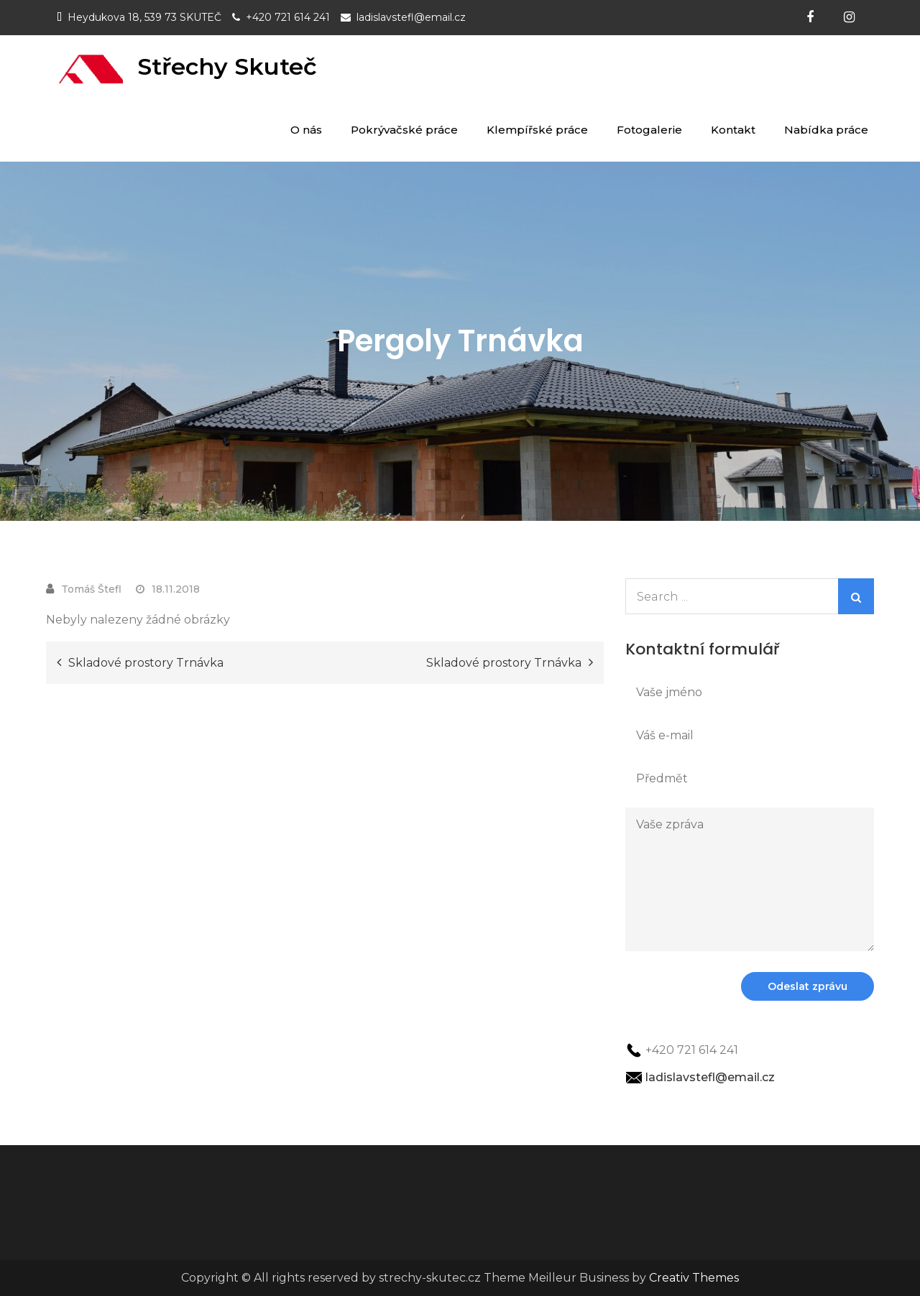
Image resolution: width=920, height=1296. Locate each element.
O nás (306, 129)
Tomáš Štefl (91, 589)
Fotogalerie (649, 129)
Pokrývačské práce (404, 129)
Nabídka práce (826, 129)
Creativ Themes (694, 1278)
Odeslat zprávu (807, 986)
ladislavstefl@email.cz (411, 17)
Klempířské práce (537, 129)
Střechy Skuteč (227, 66)
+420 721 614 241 (288, 17)
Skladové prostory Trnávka (146, 663)
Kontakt (733, 129)
